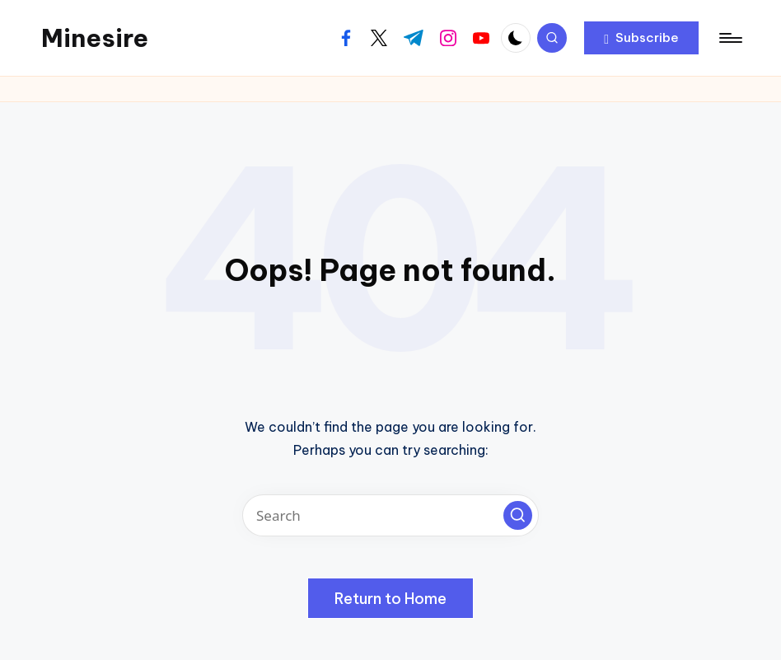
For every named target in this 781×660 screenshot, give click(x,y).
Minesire (94, 38)
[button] (641, 38)
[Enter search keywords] (390, 515)
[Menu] (729, 38)
